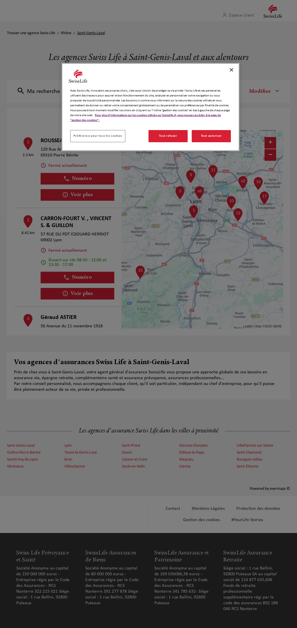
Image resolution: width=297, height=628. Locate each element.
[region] (150, 107)
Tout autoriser (211, 136)
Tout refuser (168, 136)
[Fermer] (231, 69)
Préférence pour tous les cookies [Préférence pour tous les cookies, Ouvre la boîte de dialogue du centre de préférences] (97, 136)
